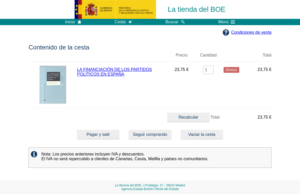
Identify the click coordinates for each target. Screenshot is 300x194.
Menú (226, 22)
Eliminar (231, 57)
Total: (194, 117)
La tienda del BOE (197, 9)
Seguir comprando (150, 134)
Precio (181, 55)
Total (267, 55)
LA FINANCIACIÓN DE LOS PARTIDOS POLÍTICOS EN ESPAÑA (114, 71)
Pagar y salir (98, 134)
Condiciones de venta (251, 32)
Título (122, 57)
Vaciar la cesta (201, 134)
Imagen (53, 57)
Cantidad (208, 55)
